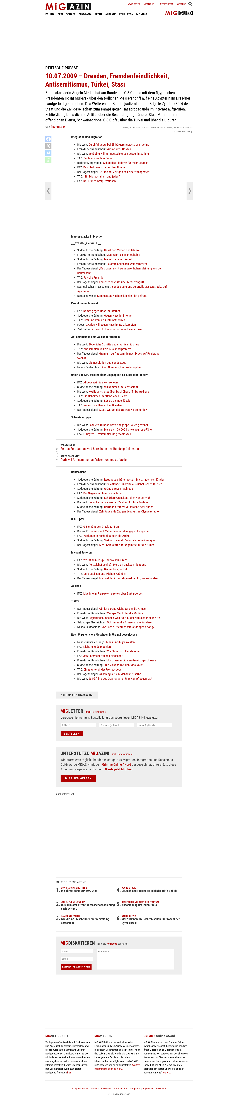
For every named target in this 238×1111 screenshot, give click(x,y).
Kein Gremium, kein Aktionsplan (121, 367)
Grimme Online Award (116, 764)
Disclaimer (161, 1088)
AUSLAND (110, 14)
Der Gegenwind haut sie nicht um (103, 493)
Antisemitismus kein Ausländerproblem (107, 349)
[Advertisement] (119, 40)
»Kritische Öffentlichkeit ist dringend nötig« (128, 627)
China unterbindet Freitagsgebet (102, 669)
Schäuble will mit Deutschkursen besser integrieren (119, 153)
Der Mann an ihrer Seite (97, 158)
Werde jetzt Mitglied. (119, 769)
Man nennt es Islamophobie (123, 255)
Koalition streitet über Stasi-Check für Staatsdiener (119, 391)
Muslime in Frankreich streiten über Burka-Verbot (113, 593)
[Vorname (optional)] (116, 725)
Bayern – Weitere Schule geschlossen (108, 434)
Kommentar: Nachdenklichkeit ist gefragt (122, 296)
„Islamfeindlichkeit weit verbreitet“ (127, 264)
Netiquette (112, 943)
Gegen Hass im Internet (118, 315)
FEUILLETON (126, 14)
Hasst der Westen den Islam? (121, 250)
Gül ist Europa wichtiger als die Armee (122, 609)
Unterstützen (166, 4)
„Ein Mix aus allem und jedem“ (101, 176)
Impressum (148, 1088)
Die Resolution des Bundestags (107, 362)
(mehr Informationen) (95, 711)
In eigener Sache (79, 1088)
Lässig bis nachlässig (117, 400)
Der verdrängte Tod (115, 569)
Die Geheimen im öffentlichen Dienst (105, 396)
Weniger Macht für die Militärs (124, 613)
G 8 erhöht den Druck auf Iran (101, 526)
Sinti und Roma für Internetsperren (104, 320)
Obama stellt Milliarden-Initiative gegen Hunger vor (119, 531)
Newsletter (134, 4)
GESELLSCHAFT (66, 14)
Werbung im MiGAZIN (101, 1088)
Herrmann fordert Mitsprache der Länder (128, 507)
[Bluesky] (48, 153)
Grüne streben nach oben (119, 488)
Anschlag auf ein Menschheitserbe (120, 674)
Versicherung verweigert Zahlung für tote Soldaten (119, 502)
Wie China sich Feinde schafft (124, 651)
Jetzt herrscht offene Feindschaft (103, 656)
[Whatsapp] (48, 160)
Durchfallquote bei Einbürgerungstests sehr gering (119, 144)
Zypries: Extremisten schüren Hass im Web (117, 329)
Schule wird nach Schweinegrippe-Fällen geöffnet (118, 425)
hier (69, 1072)
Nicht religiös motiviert (97, 647)
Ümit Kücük (58, 127)
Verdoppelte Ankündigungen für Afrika (106, 536)
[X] (48, 146)
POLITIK (49, 14)
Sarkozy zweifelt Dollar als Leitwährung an (130, 540)
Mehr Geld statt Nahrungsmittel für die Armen (127, 545)
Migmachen (149, 4)
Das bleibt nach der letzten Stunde (104, 167)
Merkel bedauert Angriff (118, 259)
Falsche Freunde (93, 277)
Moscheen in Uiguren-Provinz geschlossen (131, 660)
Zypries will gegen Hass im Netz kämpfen (111, 324)
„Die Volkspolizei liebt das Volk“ (123, 665)
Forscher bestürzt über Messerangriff (121, 282)
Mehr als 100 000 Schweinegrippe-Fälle (128, 429)
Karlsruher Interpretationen (99, 181)
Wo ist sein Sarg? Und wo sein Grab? (105, 560)
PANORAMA (85, 14)
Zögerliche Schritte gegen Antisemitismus (114, 344)
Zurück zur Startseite (77, 695)
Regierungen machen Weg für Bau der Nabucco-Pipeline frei (125, 618)
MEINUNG (141, 14)
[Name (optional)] (154, 725)
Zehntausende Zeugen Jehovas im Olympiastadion (129, 511)
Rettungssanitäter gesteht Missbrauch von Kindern (134, 479)
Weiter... (167, 1072)
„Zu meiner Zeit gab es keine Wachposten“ (124, 172)
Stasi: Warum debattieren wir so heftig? (123, 410)
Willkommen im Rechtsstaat (121, 387)
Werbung (181, 4)
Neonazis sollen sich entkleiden (102, 405)
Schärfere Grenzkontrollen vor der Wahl (127, 498)
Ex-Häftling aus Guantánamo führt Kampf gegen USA (121, 678)
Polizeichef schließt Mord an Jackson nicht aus (117, 564)
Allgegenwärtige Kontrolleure (100, 382)
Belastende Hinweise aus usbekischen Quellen (134, 484)
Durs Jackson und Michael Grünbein (105, 574)
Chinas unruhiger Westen (120, 642)
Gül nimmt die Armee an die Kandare (129, 622)
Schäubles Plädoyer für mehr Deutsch (125, 163)
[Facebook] (48, 139)
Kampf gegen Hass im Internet (101, 311)
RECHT (98, 14)
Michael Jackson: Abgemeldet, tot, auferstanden (128, 578)
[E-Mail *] (78, 725)
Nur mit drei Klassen (118, 149)
